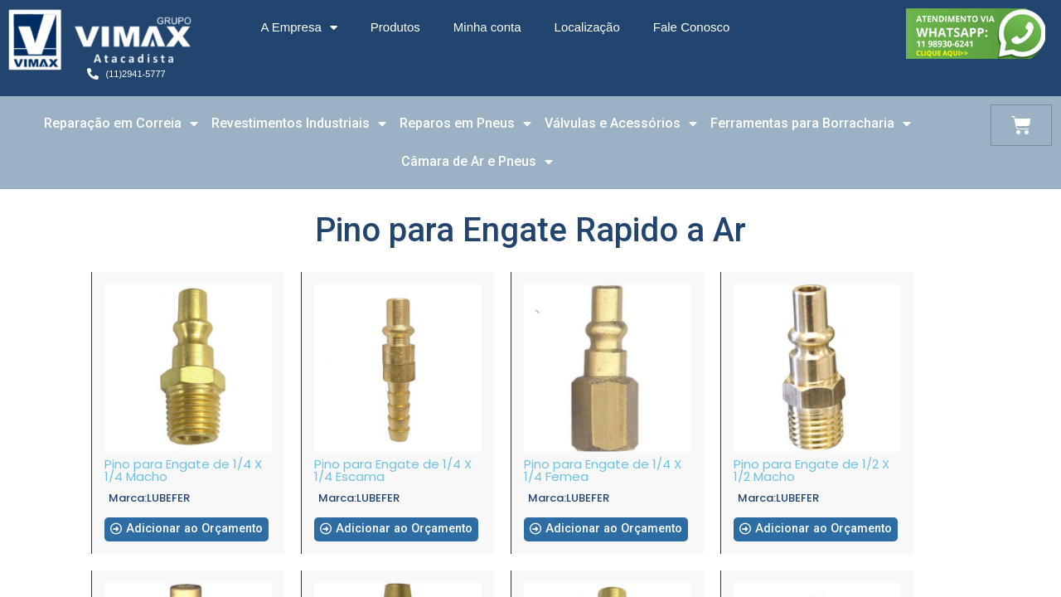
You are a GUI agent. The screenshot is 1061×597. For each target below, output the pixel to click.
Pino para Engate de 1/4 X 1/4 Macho (183, 470)
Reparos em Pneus (465, 123)
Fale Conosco (691, 27)
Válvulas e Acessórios (621, 123)
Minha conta (487, 27)
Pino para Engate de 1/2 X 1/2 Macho (811, 470)
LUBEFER (168, 498)
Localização (587, 27)
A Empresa (298, 27)
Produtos (395, 27)
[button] (188, 535)
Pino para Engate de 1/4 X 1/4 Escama (393, 470)
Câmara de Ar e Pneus (477, 162)
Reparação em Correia (121, 123)
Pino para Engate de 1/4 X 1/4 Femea (602, 470)
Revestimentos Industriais (298, 123)
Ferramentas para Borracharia (810, 123)
